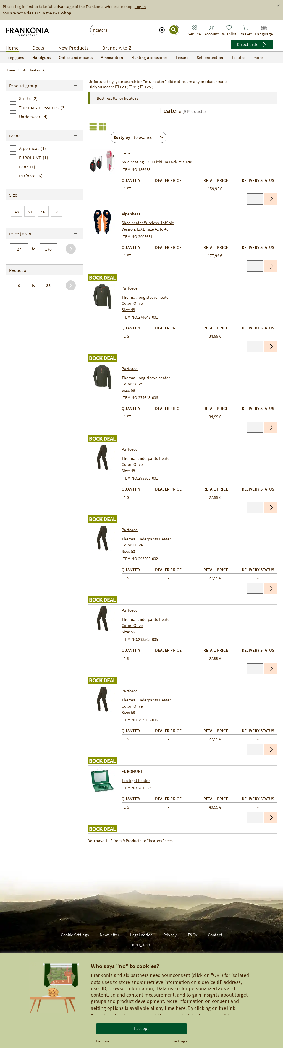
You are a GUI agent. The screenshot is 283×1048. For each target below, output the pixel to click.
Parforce (130, 288)
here (180, 1008)
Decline (102, 1041)
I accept (141, 1028)
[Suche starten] (173, 29)
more (261, 57)
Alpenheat (131, 213)
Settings (179, 1041)
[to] (48, 248)
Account (211, 34)
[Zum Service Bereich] (194, 27)
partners (139, 975)
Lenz (126, 153)
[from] (19, 248)
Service (194, 34)
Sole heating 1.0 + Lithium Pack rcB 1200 (157, 161)
